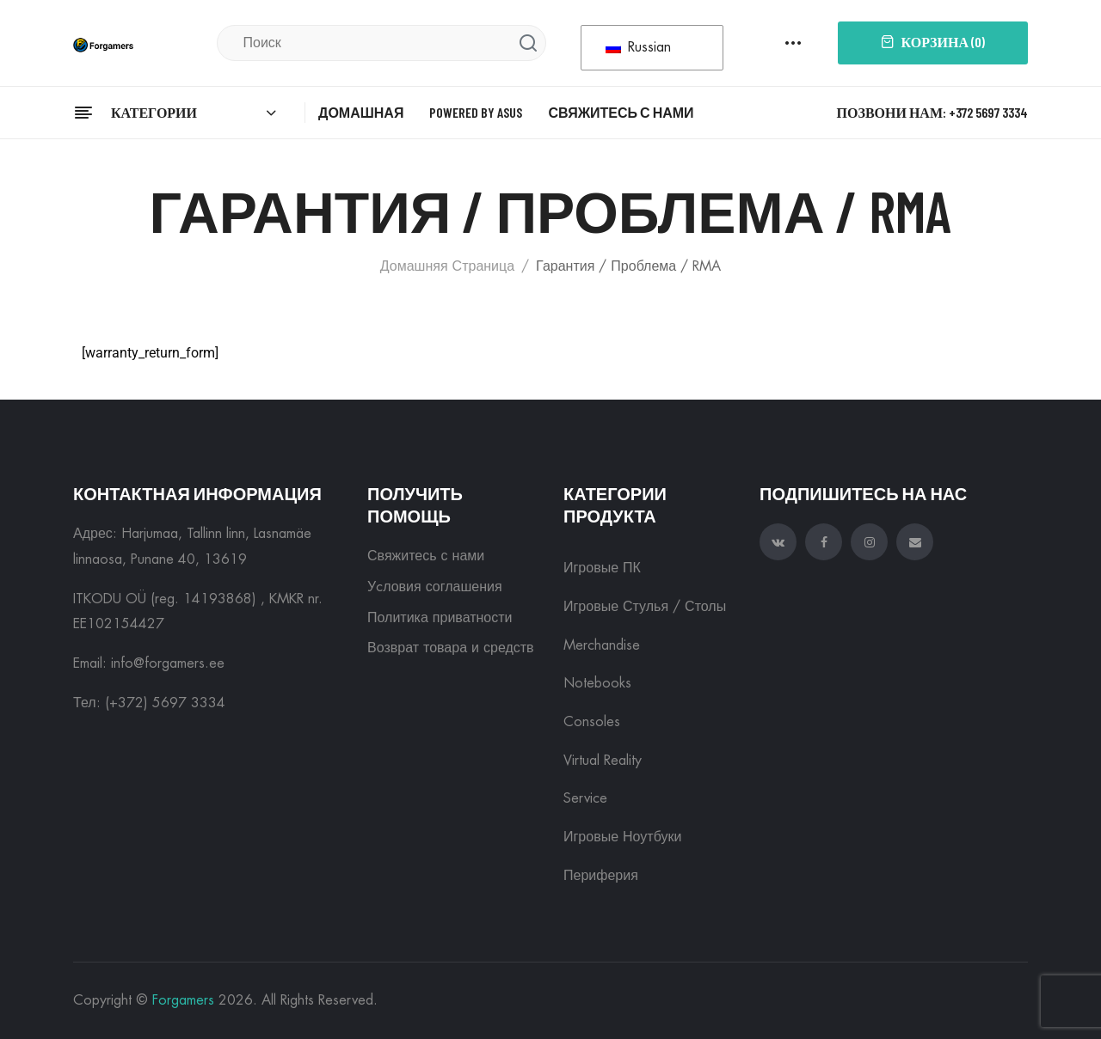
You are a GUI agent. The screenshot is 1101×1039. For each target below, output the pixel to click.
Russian (638, 47)
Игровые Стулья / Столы (644, 607)
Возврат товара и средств (450, 648)
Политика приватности (440, 618)
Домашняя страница (447, 266)
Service (585, 798)
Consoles (591, 722)
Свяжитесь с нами (425, 556)
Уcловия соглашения (434, 587)
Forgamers (183, 1000)
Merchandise (601, 645)
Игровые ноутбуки (622, 837)
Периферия (600, 876)
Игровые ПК (602, 568)
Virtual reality (602, 760)
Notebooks (597, 683)
